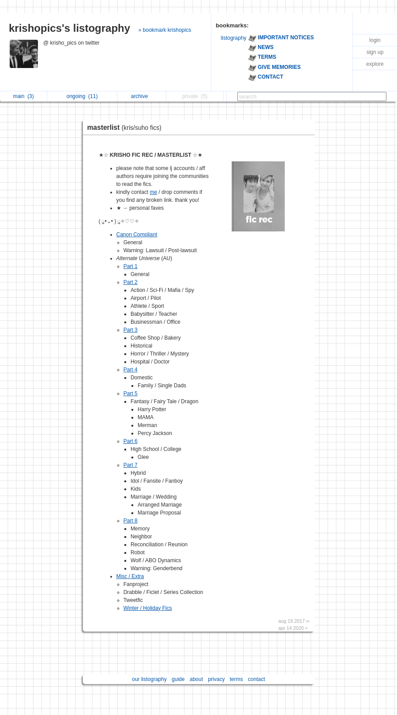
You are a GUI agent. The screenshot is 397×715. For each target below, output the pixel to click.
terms (236, 679)
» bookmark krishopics (165, 30)
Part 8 (131, 521)
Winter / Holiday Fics (148, 608)
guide (178, 679)
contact (256, 679)
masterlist (126, 127)
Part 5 (131, 393)
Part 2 (131, 282)
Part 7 (131, 465)
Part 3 (131, 330)
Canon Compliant (136, 234)
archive (142, 96)
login (374, 40)
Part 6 (131, 441)
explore (374, 64)
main (23, 96)
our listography (149, 679)
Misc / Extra (130, 576)
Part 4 (131, 370)
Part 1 (131, 266)
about (196, 679)
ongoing (82, 96)
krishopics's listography (69, 28)
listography (234, 38)
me (153, 192)
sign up (375, 52)
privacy (216, 679)
